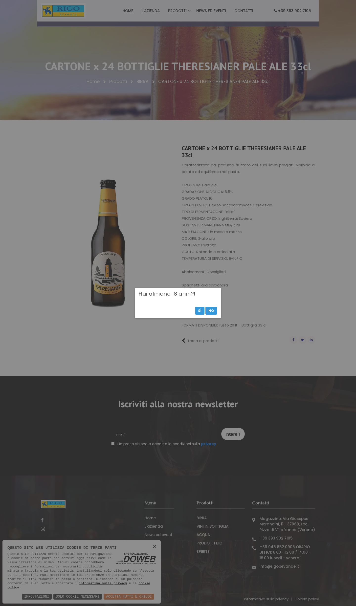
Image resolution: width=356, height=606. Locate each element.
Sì (199, 310)
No (211, 310)
